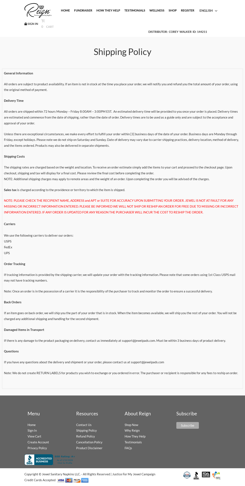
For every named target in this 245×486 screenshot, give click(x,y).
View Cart (34, 436)
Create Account (38, 442)
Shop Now (131, 425)
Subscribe (187, 425)
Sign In (32, 430)
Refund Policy (85, 436)
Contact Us (84, 425)
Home (32, 425)
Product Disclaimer (89, 448)
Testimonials (133, 442)
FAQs (128, 448)
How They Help (135, 436)
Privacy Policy (37, 448)
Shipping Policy (86, 430)
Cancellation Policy (89, 442)
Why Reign (132, 430)
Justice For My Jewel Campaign (133, 474)
